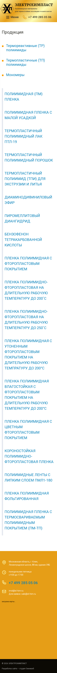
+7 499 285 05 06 (39, 17)
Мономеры (15, 75)
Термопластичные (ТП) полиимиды (25, 62)
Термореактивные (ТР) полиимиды (25, 48)
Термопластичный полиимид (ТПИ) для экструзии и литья (25, 178)
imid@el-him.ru (16, 591)
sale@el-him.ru (28, 594)
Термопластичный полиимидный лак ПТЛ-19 (23, 136)
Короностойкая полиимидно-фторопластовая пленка (29, 456)
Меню (12, 17)
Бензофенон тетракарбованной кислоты (23, 239)
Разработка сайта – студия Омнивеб (18, 669)
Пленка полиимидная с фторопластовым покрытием (28, 263)
